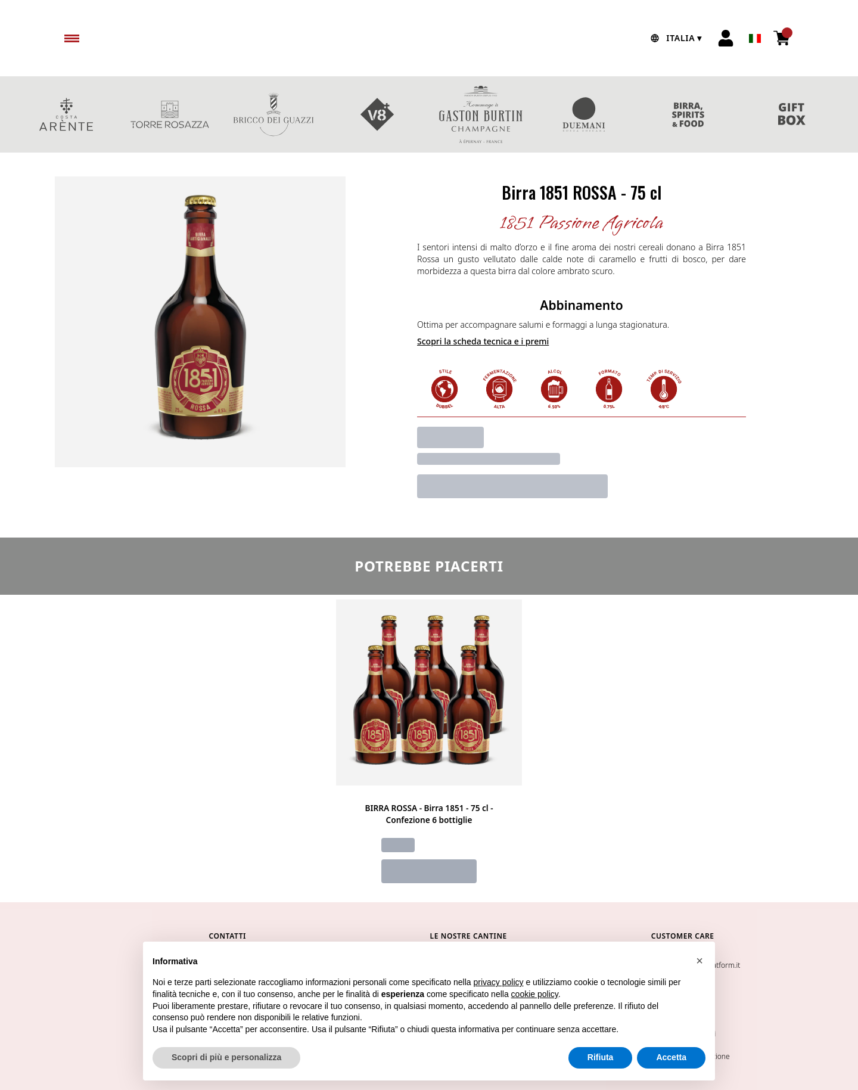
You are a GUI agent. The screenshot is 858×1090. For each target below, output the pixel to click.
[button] (699, 961)
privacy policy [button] (499, 983)
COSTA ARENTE (66, 114)
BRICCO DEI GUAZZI (273, 114)
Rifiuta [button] (600, 1058)
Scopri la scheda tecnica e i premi (483, 341)
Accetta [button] (671, 1058)
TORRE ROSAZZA (170, 114)
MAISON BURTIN (481, 114)
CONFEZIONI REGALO (792, 114)
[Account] (725, 38)
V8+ (377, 114)
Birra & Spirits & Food (688, 114)
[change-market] (674, 38)
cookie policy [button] (534, 995)
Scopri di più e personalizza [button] (226, 1058)
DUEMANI (584, 114)
